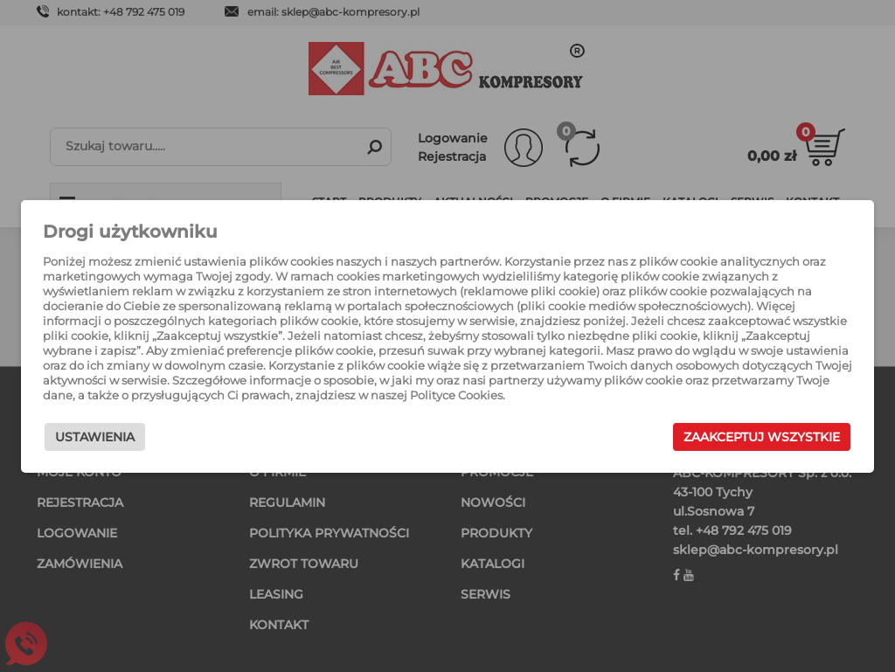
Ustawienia (95, 437)
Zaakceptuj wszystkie (761, 437)
